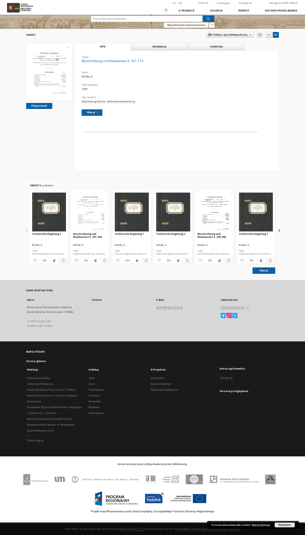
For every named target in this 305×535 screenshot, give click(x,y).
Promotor (94, 395)
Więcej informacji (261, 525)
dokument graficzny (93, 101)
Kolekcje (216, 10)
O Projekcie (187, 10)
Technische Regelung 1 (46, 234)
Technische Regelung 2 (170, 234)
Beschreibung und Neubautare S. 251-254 (87, 235)
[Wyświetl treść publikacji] (54, 260)
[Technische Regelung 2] (173, 212)
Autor (92, 384)
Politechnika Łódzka (38, 378)
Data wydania (97, 413)
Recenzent (95, 401)
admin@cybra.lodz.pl (169, 307)
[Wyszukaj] (208, 18)
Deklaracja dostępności (164, 389)
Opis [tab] (102, 46)
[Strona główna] (166, 8)
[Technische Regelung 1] (49, 212)
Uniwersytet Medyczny (40, 384)
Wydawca (94, 407)
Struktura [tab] (216, 46)
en (180, 3)
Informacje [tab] (159, 46)
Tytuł (91, 378)
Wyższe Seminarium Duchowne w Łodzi (49, 419)
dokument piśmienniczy (121, 101)
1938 (84, 89)
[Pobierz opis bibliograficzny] (44, 260)
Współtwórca (96, 389)
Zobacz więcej (35, 440)
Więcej (264, 270)
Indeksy (243, 10)
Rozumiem (285, 525)
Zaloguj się (245, 3)
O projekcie (157, 378)
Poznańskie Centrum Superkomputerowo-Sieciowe (207, 529)
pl (275, 35)
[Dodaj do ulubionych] (34, 260)
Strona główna (36, 361)
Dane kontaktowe (161, 384)
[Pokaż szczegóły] (63, 260)
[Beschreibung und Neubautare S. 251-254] (90, 212)
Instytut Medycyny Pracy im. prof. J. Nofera (51, 389)
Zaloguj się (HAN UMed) (283, 3)
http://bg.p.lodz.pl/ (232, 307)
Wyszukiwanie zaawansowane (186, 25)
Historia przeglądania (281, 10)
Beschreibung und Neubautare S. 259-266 (211, 235)
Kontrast (203, 3)
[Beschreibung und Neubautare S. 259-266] (215, 212)
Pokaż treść (39, 105)
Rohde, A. (87, 76)
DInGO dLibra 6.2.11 (131, 529)
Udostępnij (223, 3)
